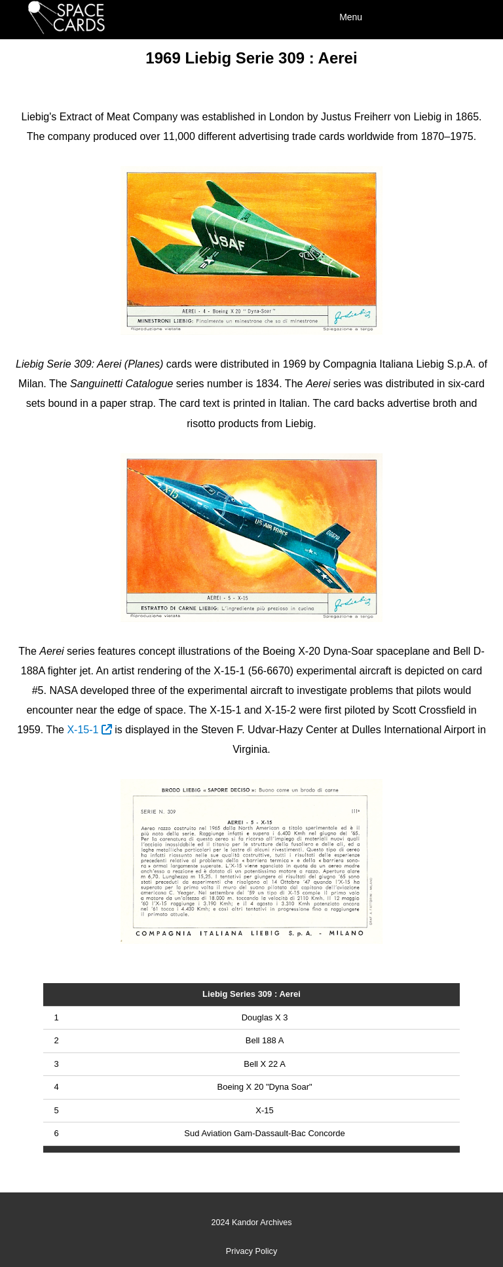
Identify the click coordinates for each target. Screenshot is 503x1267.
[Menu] (404, 16)
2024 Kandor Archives (251, 1222)
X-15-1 (89, 729)
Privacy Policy (251, 1251)
